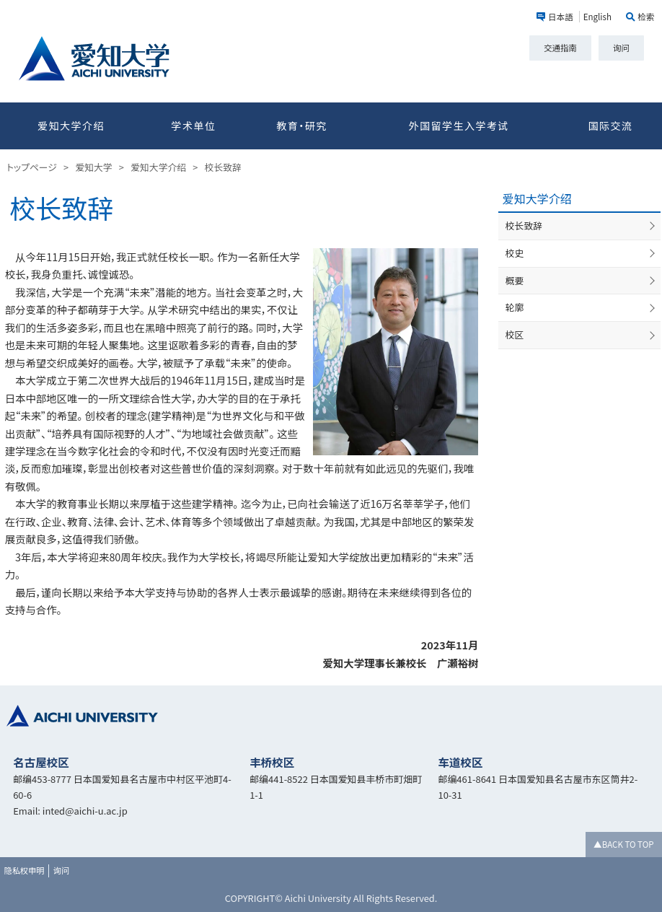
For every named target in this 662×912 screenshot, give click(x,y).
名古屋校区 (41, 762)
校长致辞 (524, 225)
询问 (621, 47)
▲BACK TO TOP (623, 844)
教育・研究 (301, 125)
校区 (515, 334)
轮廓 (515, 307)
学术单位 (193, 125)
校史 (515, 253)
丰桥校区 (272, 762)
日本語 (560, 16)
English (597, 16)
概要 (515, 280)
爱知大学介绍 (71, 125)
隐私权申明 (24, 870)
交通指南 (560, 47)
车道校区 (460, 762)
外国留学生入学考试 (458, 125)
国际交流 (610, 125)
